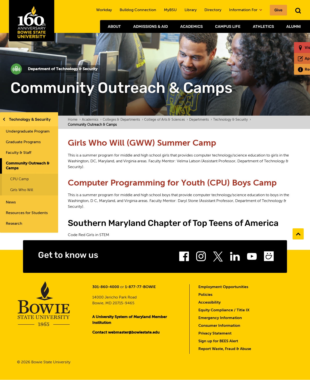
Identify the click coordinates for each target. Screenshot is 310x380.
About (114, 26)
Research (14, 224)
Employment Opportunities (223, 287)
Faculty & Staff (18, 153)
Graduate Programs (23, 142)
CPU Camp (19, 179)
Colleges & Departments (123, 119)
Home (74, 119)
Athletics (263, 26)
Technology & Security (30, 119)
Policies (205, 295)
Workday (104, 10)
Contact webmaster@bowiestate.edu (126, 333)
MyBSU (170, 10)
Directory (212, 10)
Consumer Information (219, 326)
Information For (245, 10)
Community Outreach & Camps (27, 166)
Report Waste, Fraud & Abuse (224, 349)
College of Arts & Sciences (166, 119)
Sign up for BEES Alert (218, 341)
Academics (191, 26)
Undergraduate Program (28, 132)
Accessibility (209, 303)
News (11, 202)
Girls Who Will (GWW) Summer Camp (142, 143)
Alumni (293, 26)
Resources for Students (27, 213)
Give (278, 10)
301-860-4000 (105, 287)
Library (191, 10)
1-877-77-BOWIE (140, 287)
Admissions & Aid (150, 26)
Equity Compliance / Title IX (223, 310)
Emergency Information (220, 318)
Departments (200, 119)
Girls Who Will (21, 190)
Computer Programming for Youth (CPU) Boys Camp (172, 183)
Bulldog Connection (138, 10)
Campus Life (227, 26)
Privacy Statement (215, 333)
